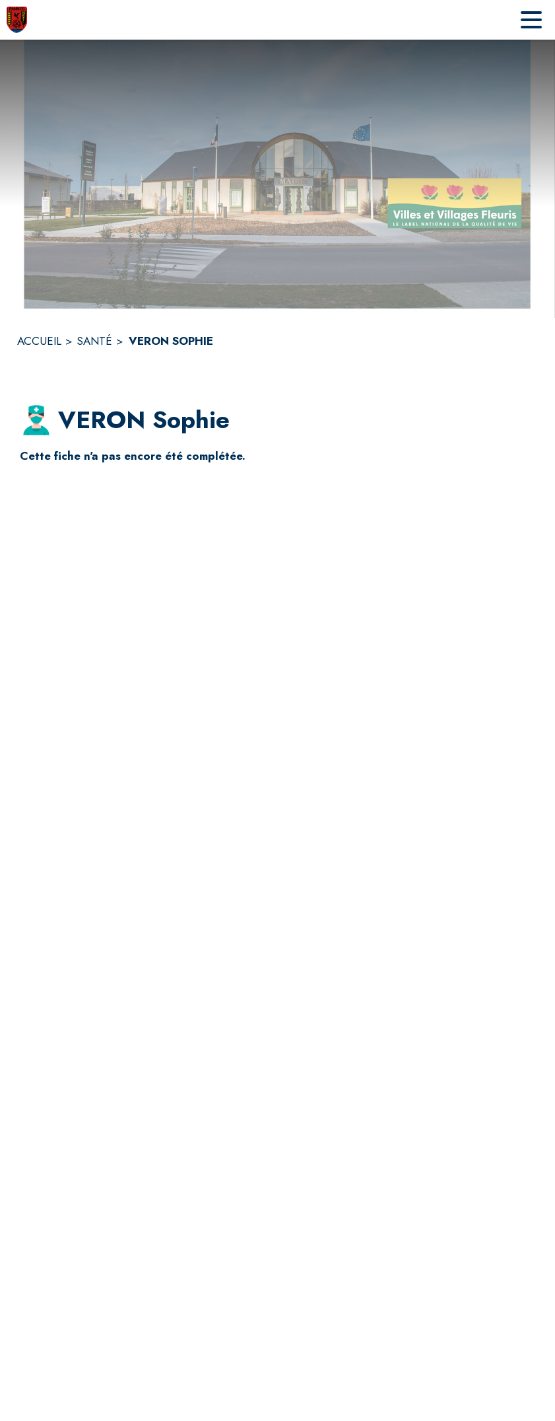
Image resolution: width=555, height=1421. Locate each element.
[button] (36, 420)
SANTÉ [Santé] (94, 341)
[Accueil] (17, 20)
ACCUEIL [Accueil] (39, 341)
